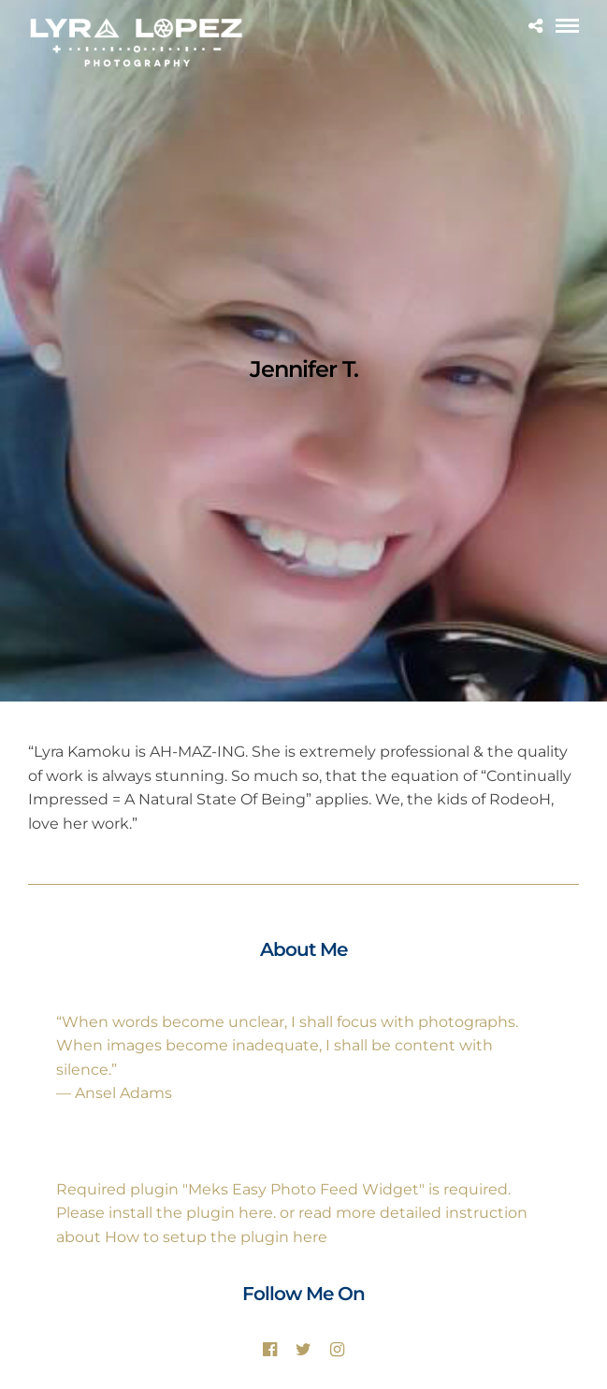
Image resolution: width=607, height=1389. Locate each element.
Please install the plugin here (164, 1213)
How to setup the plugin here (216, 1237)
